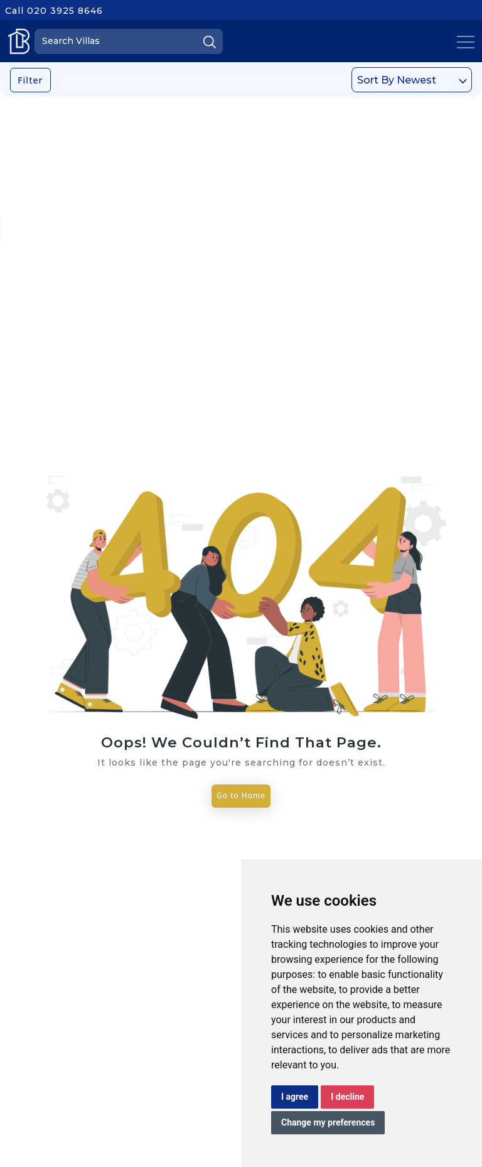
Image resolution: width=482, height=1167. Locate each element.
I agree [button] (294, 1097)
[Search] (129, 41)
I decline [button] (347, 1097)
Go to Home (241, 795)
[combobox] (411, 79)
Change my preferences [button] (328, 1122)
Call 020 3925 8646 (54, 10)
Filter (30, 80)
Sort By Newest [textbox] (396, 80)
